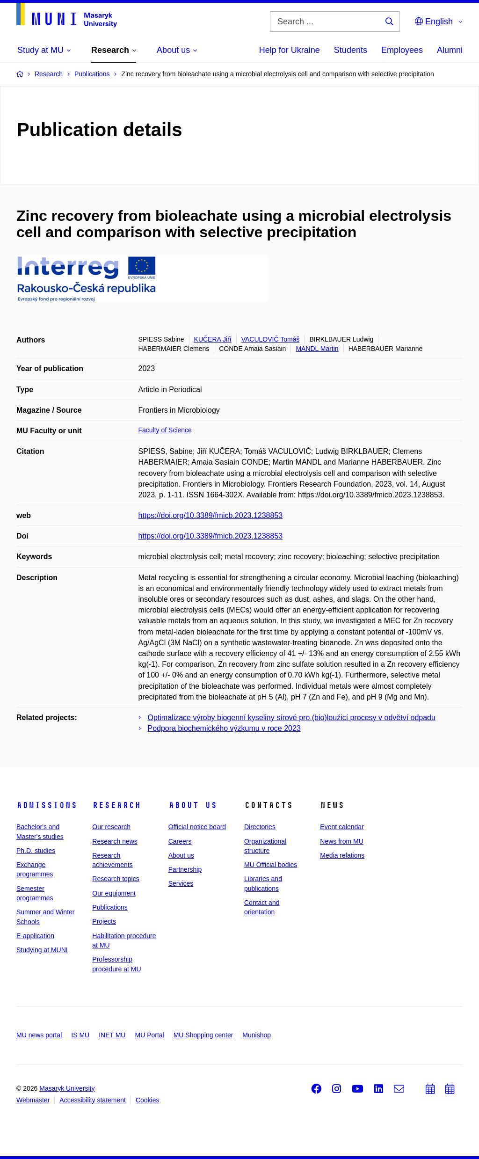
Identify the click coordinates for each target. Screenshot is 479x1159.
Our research (111, 827)
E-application (35, 936)
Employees (402, 50)
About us (192, 805)
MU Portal (149, 1035)
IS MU (80, 1035)
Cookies (148, 1100)
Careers (180, 841)
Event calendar (341, 827)
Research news (115, 841)
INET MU (112, 1035)
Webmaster (33, 1100)
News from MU (341, 841)
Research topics (115, 878)
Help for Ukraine (289, 50)
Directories (260, 827)
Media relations (342, 855)
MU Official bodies (270, 864)
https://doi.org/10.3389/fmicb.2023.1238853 (210, 515)
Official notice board (197, 827)
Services (181, 883)
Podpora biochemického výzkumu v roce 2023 (224, 728)
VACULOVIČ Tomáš (270, 339)
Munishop (256, 1035)
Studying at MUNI (42, 950)
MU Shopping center (203, 1035)
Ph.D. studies (35, 850)
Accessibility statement (92, 1100)
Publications (110, 907)
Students (350, 50)
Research (116, 805)
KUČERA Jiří (213, 339)
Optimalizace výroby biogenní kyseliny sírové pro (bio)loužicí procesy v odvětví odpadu (291, 718)
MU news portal (39, 1035)
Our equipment (114, 893)
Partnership (185, 869)
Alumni (450, 50)
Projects (104, 921)
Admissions (46, 805)
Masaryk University (66, 1088)
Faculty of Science (165, 430)
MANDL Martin (317, 348)
